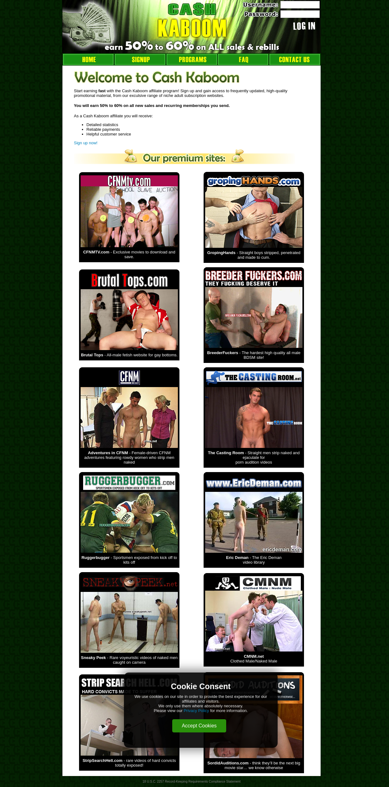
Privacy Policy (196, 710)
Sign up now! (86, 143)
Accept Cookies (199, 725)
